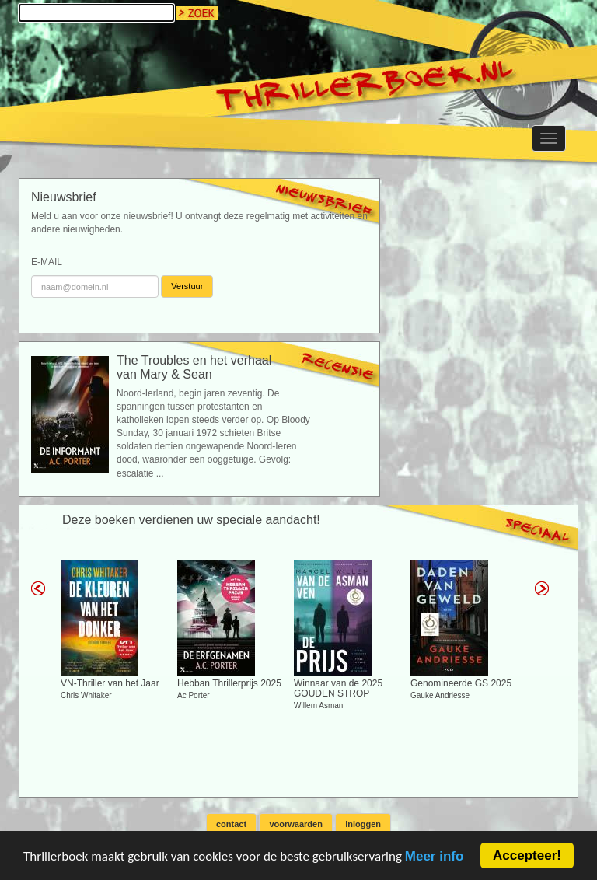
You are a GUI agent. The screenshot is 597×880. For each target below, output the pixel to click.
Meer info (434, 857)
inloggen (363, 824)
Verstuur (187, 286)
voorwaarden (295, 824)
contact (231, 824)
